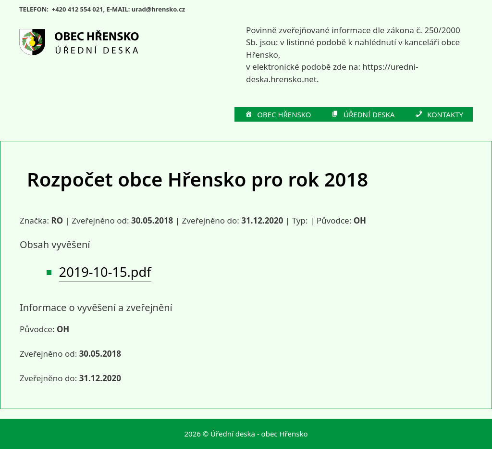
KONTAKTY (438, 115)
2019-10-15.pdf (105, 272)
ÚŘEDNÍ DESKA (363, 115)
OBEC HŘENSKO (277, 115)
